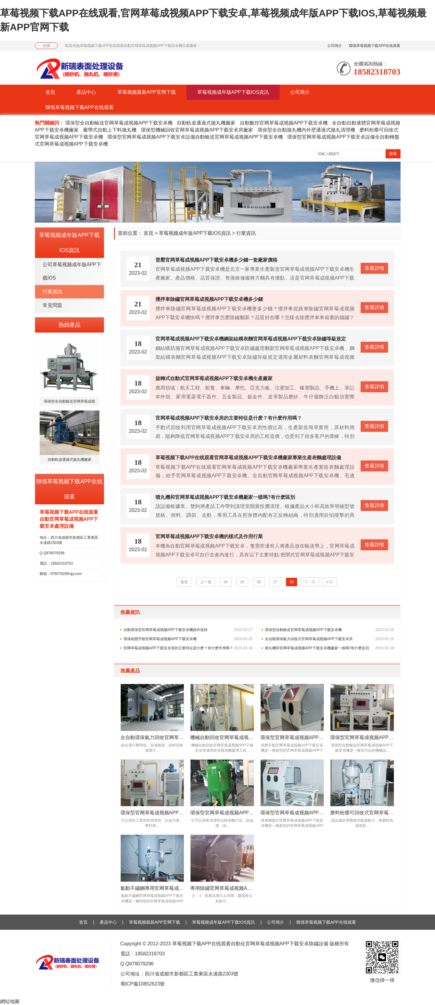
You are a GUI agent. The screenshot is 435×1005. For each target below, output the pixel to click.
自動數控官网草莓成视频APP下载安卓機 (284, 122)
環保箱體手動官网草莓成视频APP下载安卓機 (188, 639)
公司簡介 (334, 46)
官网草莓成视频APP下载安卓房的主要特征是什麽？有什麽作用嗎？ (188, 648)
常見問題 (52, 305)
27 (275, 582)
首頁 (50, 92)
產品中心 (86, 92)
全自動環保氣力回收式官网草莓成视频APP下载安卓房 (329, 639)
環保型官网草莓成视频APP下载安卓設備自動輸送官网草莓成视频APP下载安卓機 (195, 136)
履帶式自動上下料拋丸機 (110, 129)
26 (259, 582)
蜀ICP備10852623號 (142, 983)
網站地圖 (10, 1001)
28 (292, 582)
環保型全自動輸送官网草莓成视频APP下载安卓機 (119, 122)
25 (242, 582)
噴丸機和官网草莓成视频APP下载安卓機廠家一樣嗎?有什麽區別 (329, 648)
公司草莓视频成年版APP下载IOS (72, 271)
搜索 (393, 153)
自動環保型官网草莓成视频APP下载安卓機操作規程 (188, 629)
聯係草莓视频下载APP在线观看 (374, 46)
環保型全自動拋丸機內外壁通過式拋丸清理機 (306, 129)
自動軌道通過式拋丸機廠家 (206, 122)
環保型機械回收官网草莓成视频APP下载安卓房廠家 (197, 129)
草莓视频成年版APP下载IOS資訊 (233, 92)
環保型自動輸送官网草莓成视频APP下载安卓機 (329, 629)
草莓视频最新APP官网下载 (146, 92)
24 (226, 582)
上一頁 (205, 582)
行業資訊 (52, 291)
